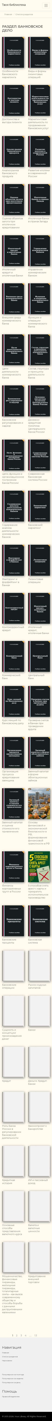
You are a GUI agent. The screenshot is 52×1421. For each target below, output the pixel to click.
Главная (8, 14)
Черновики (7, 1361)
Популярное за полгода (13, 1375)
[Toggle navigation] (46, 5)
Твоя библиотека (14, 4)
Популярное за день (11, 1382)
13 (35, 1335)
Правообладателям (11, 1397)
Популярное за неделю (12, 1378)
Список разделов (24, 14)
